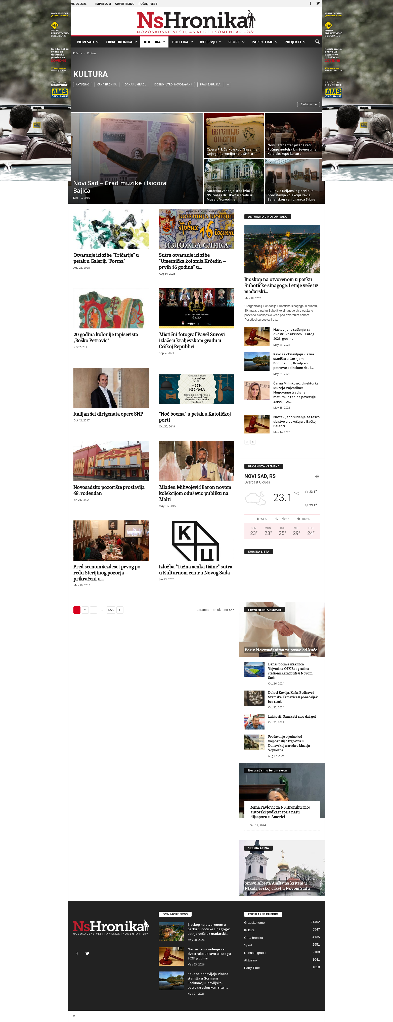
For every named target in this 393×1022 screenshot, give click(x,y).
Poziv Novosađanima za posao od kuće (281, 650)
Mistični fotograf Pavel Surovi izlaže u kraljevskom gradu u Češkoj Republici (192, 340)
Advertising (125, 4)
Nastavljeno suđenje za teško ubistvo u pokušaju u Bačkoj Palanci (296, 421)
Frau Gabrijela (210, 84)
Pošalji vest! (148, 4)
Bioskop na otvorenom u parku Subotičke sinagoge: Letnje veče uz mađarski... (281, 285)
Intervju (210, 41)
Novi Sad (88, 41)
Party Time (265, 41)
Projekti (295, 41)
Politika (182, 41)
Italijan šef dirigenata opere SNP (108, 414)
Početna (77, 53)
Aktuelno (82, 84)
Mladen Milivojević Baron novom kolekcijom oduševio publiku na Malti (195, 493)
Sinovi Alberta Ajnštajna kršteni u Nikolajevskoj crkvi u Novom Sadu (277, 886)
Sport (236, 41)
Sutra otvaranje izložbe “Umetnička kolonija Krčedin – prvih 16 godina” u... (192, 261)
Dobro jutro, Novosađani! (173, 84)
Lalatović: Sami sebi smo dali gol (292, 716)
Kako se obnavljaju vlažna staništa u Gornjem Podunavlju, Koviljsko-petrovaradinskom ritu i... (293, 361)
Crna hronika (121, 41)
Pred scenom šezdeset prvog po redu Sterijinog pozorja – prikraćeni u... (106, 572)
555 (111, 610)
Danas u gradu (135, 84)
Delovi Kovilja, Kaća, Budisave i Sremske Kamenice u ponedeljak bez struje (293, 697)
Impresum (103, 4)
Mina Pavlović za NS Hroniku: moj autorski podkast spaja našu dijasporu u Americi (280, 812)
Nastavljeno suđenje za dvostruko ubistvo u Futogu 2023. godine (295, 334)
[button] (317, 41)
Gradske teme (254, 922)
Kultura (154, 41)
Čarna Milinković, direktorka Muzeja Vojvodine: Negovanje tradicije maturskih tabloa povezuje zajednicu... (296, 392)
